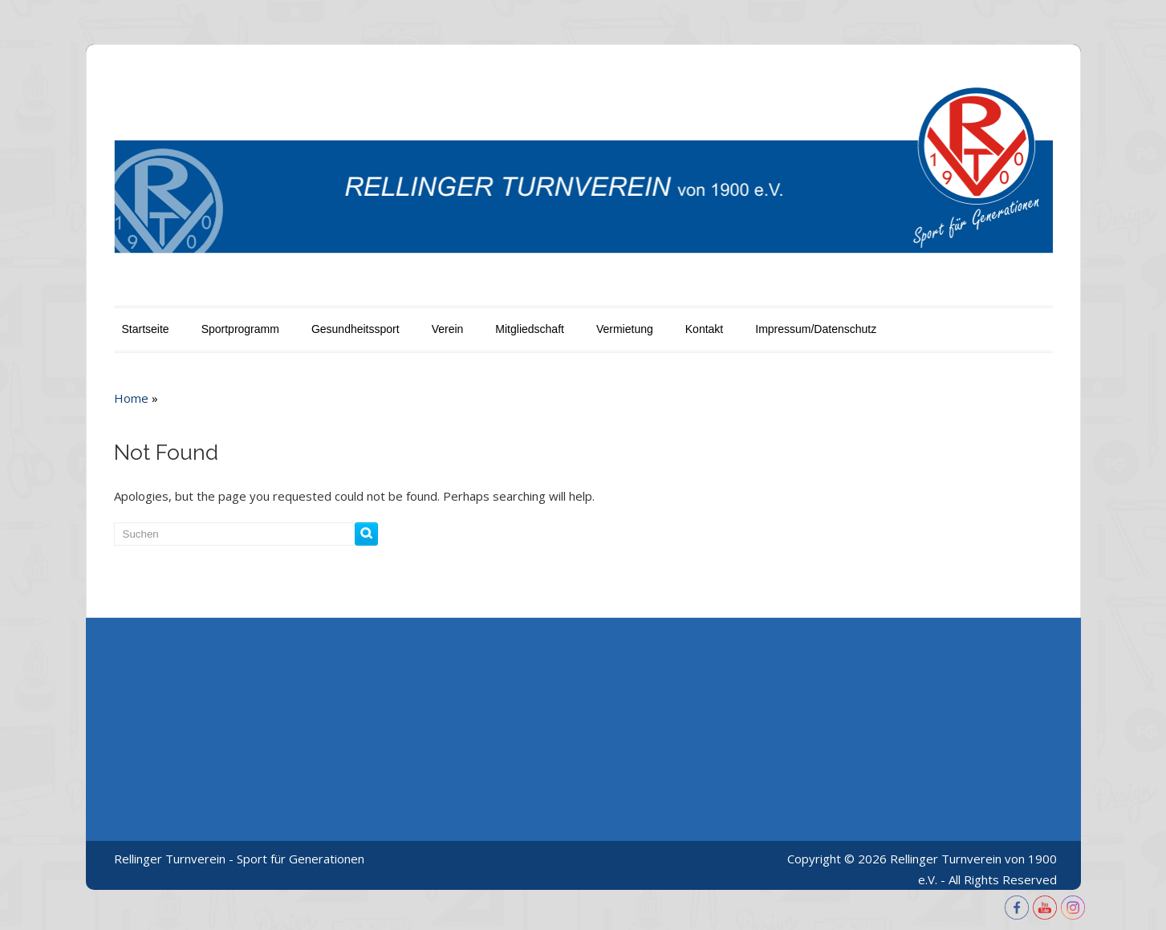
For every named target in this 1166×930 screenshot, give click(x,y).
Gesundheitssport (355, 329)
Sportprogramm (240, 329)
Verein (448, 329)
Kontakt (704, 329)
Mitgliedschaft (529, 329)
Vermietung (624, 329)
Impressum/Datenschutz (815, 329)
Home (131, 398)
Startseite (145, 329)
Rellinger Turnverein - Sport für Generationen (239, 859)
